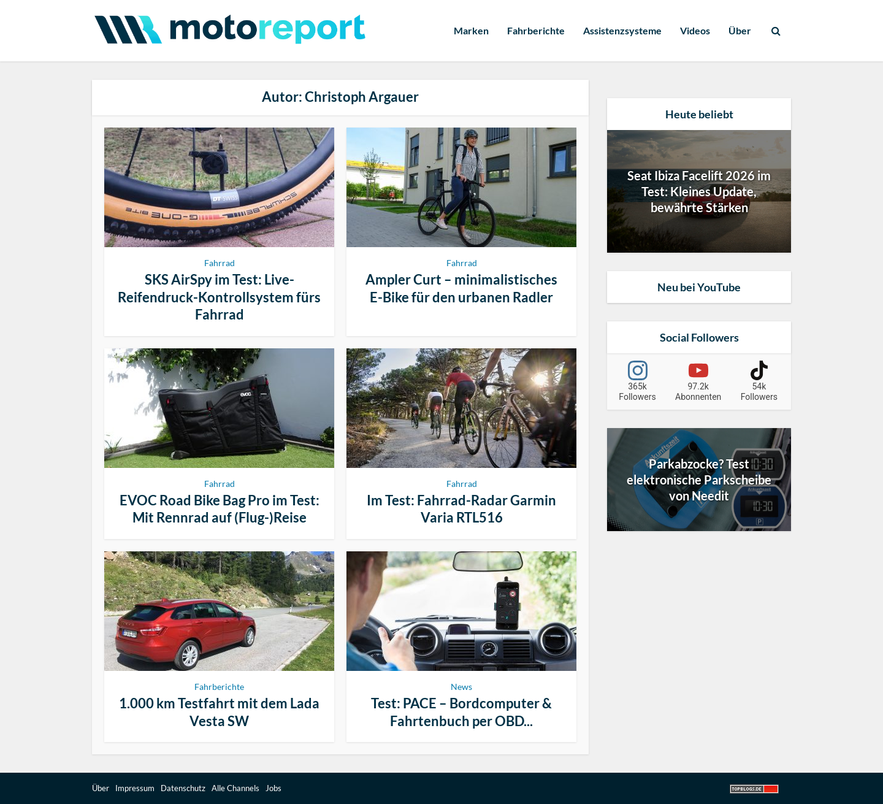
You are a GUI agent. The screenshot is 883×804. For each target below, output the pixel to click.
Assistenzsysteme (622, 30)
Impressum (135, 788)
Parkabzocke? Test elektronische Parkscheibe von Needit (699, 479)
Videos (695, 30)
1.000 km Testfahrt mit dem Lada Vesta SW (219, 712)
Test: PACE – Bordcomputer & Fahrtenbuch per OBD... (461, 712)
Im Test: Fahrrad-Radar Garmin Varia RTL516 (461, 509)
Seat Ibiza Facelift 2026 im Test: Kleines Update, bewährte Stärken (699, 191)
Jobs (273, 788)
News (461, 686)
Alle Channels (235, 788)
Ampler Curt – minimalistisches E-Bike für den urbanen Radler (461, 288)
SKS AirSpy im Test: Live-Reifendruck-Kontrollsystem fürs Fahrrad (219, 297)
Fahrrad (219, 263)
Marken (471, 30)
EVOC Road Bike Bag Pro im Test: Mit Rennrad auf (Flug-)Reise (219, 509)
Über (739, 30)
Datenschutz (183, 788)
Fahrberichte (536, 30)
